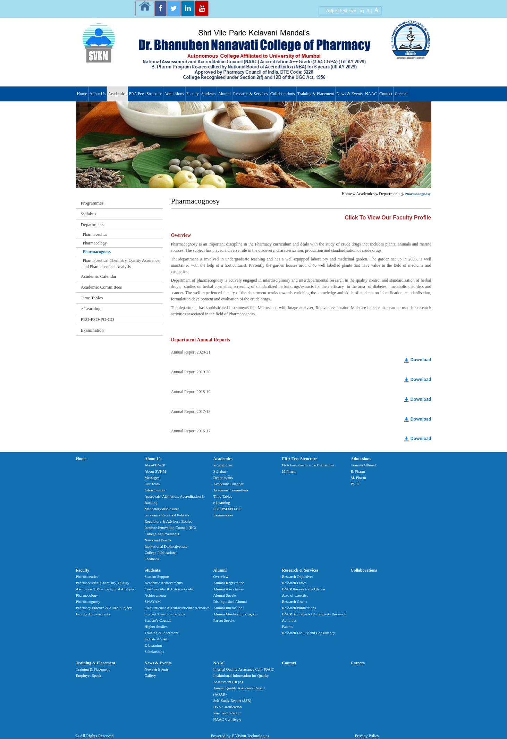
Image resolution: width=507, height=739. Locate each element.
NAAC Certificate (227, 719)
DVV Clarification (227, 707)
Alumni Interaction (228, 608)
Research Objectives (297, 576)
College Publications (160, 552)
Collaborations (282, 93)
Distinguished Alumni (230, 601)
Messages (152, 477)
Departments (389, 193)
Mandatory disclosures (162, 509)
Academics (117, 93)
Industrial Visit (156, 639)
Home (82, 93)
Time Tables (92, 297)
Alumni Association (228, 589)
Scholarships (154, 651)
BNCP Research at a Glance (303, 589)
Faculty (192, 93)
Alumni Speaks (225, 595)
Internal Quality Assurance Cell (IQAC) (243, 669)
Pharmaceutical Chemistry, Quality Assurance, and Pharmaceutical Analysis (122, 263)
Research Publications (299, 608)
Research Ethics (294, 583)
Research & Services (250, 93)
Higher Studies (156, 626)
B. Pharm (358, 471)
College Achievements (162, 534)
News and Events (158, 540)
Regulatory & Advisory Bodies (168, 521)
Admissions (174, 93)
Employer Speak (88, 675)
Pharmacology (95, 243)
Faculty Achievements (93, 614)
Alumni (224, 93)
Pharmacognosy (97, 251)
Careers (401, 93)
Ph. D (355, 484)
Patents (287, 626)
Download (421, 360)
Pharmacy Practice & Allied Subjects (104, 608)
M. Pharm (358, 477)
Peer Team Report (227, 713)
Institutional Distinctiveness (166, 546)
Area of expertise (295, 595)
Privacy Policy (367, 735)
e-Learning (91, 308)
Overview (220, 576)
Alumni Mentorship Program (235, 614)
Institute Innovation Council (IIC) (170, 527)
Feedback (152, 559)
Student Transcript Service (165, 614)
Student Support (157, 576)
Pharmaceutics (95, 234)
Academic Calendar (99, 276)
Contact (385, 93)
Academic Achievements (164, 583)
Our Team (152, 484)
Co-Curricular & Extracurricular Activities (177, 608)
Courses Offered (363, 465)
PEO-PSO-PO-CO (97, 319)
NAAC (371, 93)
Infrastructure (155, 490)
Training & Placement (315, 93)
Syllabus (88, 213)
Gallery (150, 675)
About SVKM (155, 471)
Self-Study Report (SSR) (232, 700)
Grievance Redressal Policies (167, 515)
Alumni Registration (229, 583)
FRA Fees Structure (145, 93)
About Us (97, 93)
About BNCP (155, 465)
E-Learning (153, 645)
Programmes (92, 203)
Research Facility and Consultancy (308, 633)
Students (208, 93)
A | (362, 11)
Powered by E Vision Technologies (240, 735)
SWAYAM (153, 601)
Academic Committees (101, 287)
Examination (92, 330)
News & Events (350, 93)
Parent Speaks (224, 620)
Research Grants (294, 601)
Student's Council (158, 620)
